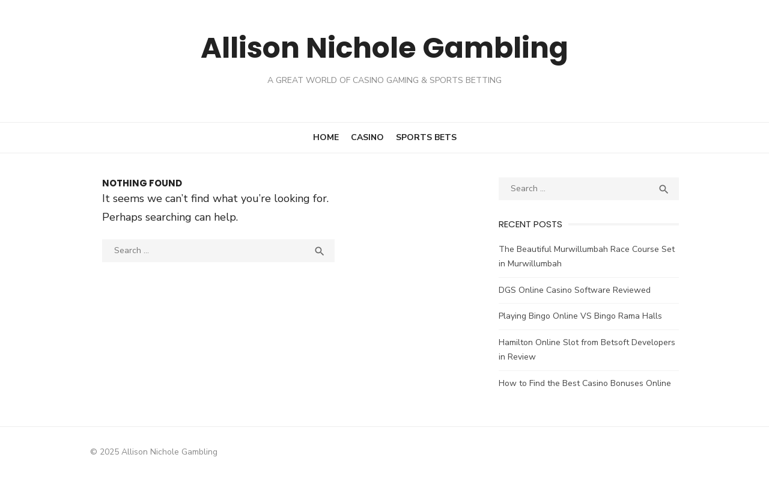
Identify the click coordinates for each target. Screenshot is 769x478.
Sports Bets (426, 137)
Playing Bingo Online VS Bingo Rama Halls (580, 316)
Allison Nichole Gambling (384, 48)
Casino (367, 137)
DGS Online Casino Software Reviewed (575, 290)
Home (326, 137)
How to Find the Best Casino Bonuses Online (585, 383)
